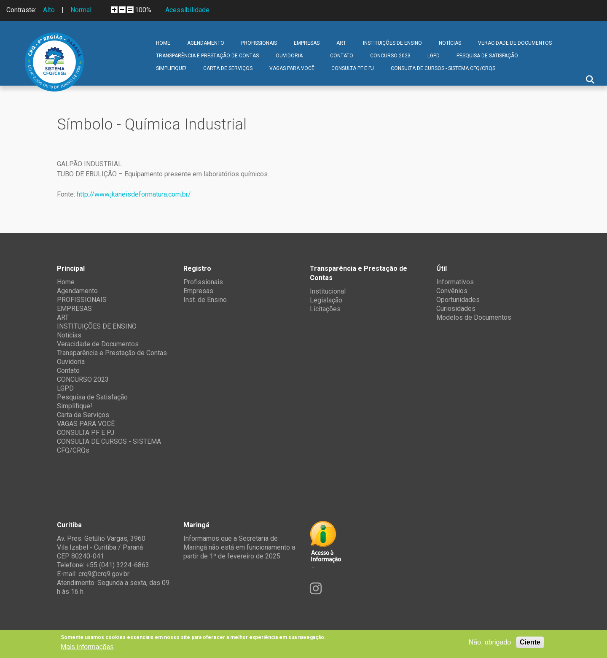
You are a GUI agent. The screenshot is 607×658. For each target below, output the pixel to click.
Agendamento (205, 43)
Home (163, 43)
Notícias (450, 43)
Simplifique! (171, 68)
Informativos (455, 282)
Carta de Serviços (227, 68)
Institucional (328, 291)
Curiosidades (455, 309)
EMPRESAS (307, 43)
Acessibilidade (187, 10)
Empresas (198, 291)
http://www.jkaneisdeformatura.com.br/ (134, 194)
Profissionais (203, 282)
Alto (49, 10)
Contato (341, 56)
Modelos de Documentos (473, 317)
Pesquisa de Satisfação (487, 56)
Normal (80, 10)
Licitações (325, 309)
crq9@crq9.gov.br (103, 574)
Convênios (451, 291)
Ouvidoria (289, 56)
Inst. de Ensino (205, 300)
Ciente (530, 642)
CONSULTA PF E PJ (352, 68)
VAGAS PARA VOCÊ (291, 68)
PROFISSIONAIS (259, 43)
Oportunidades (458, 300)
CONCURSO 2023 (390, 56)
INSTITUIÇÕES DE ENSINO (392, 43)
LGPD (433, 56)
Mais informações (87, 646)
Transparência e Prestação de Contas (207, 56)
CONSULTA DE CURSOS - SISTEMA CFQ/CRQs (443, 68)
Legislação (326, 300)
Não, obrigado (490, 642)
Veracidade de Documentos (515, 43)
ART (341, 43)
